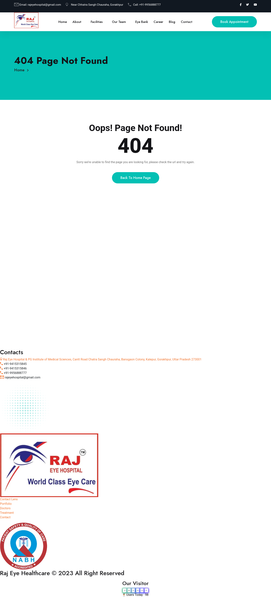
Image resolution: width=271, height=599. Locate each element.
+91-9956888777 (150, 4)
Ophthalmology (34, 272)
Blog (172, 22)
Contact (186, 22)
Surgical (29, 266)
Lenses (28, 278)
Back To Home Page (135, 177)
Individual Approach (37, 343)
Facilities (97, 22)
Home (62, 22)
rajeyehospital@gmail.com (44, 4)
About (76, 22)
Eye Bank (141, 22)
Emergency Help (34, 337)
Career (158, 22)
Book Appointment (234, 21)
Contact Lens (32, 313)
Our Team (119, 22)
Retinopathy (32, 319)
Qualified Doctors (35, 325)
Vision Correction (35, 290)
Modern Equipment (36, 331)
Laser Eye (30, 284)
